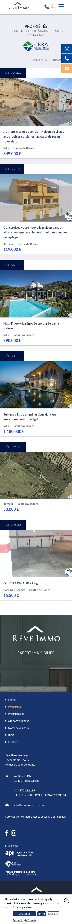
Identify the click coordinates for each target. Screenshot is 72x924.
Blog (11, 734)
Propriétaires (16, 713)
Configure (53, 913)
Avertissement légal (17, 755)
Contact (13, 741)
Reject (41, 913)
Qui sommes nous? (19, 720)
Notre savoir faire (19, 727)
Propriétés (14, 706)
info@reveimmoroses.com (30, 805)
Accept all (24, 913)
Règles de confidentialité (20, 764)
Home (12, 699)
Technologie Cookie (17, 759)
